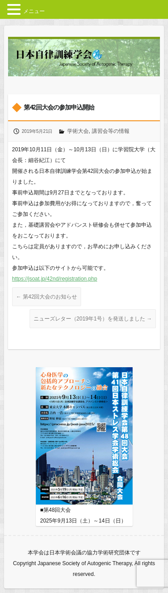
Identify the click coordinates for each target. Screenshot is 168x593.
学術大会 (78, 131)
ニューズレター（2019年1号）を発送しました (93, 319)
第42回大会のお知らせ (47, 297)
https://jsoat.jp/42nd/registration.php (54, 279)
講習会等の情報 (110, 131)
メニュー (34, 11)
